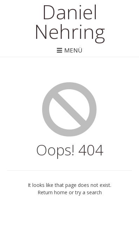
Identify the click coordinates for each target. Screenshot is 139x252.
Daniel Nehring (69, 21)
